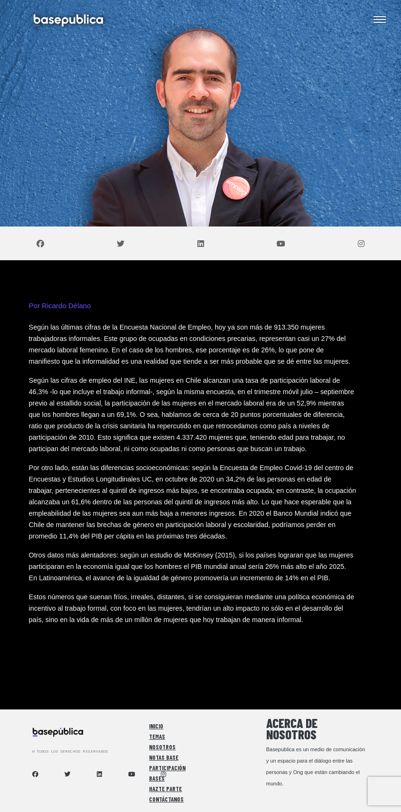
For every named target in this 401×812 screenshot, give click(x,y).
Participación (167, 767)
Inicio (156, 726)
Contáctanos (166, 799)
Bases (157, 778)
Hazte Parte (165, 788)
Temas (157, 736)
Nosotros (162, 747)
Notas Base (163, 757)
